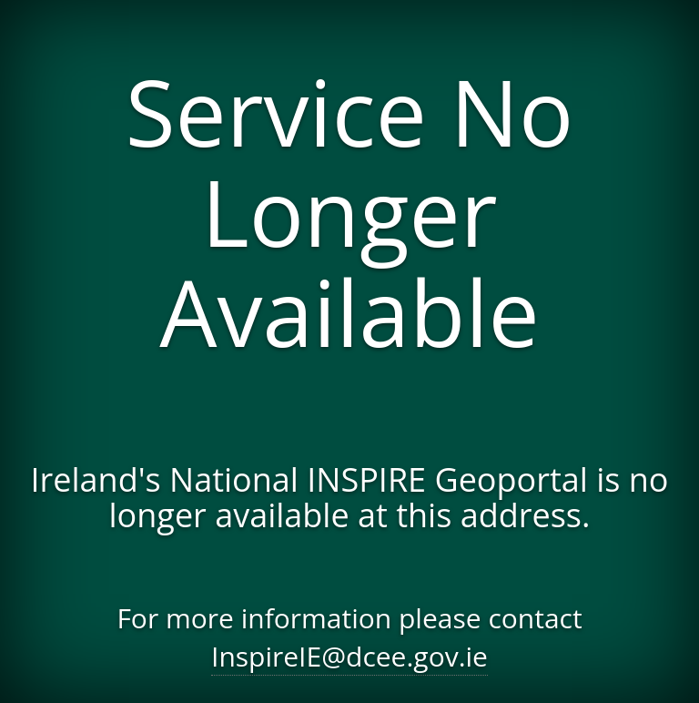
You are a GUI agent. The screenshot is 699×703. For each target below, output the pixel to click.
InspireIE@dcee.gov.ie (349, 656)
